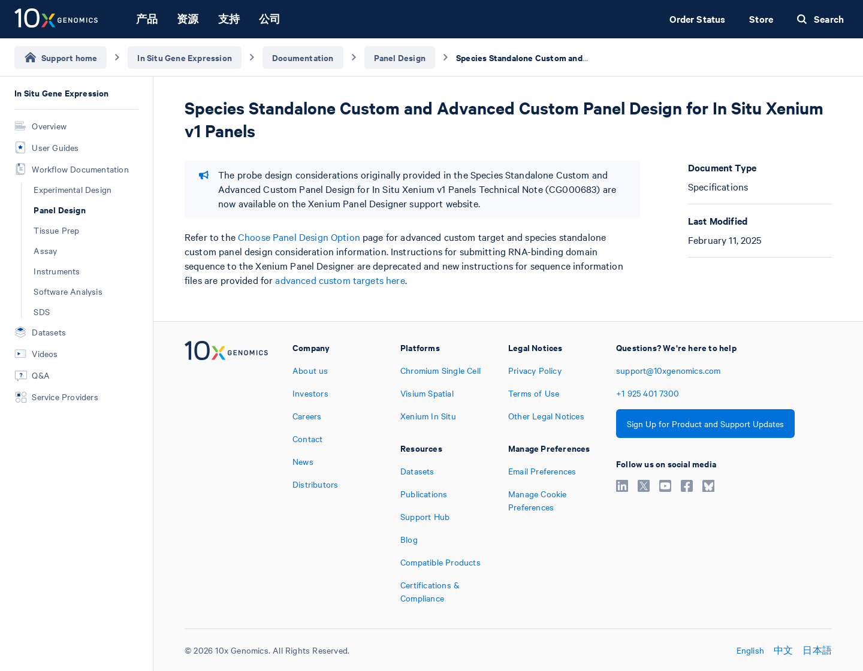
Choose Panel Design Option (299, 236)
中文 (783, 650)
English (750, 650)
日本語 (817, 650)
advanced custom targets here (340, 279)
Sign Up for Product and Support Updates (705, 424)
